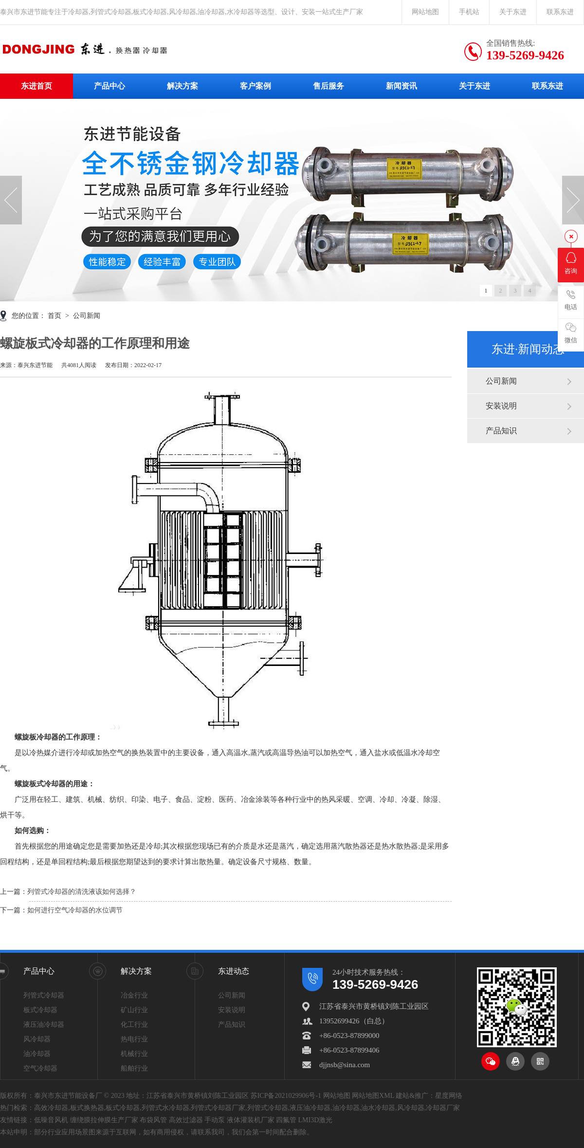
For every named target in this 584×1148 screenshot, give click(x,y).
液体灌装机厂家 (250, 1120)
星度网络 (448, 1095)
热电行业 (134, 1039)
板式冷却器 (40, 1010)
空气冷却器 (40, 1068)
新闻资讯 (401, 86)
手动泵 (214, 1120)
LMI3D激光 (315, 1120)
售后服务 (328, 86)
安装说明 (501, 406)
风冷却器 (37, 1039)
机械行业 (134, 1053)
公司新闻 (501, 381)
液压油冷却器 (43, 1024)
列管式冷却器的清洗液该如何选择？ (81, 891)
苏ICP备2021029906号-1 (286, 1095)
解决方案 (182, 86)
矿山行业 (134, 1010)
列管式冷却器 (43, 995)
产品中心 (109, 86)
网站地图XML (373, 1095)
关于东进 (513, 12)
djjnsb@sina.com (344, 1065)
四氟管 (286, 1120)
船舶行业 (134, 1068)
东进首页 (36, 86)
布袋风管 (153, 1120)
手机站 (469, 12)
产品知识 (501, 430)
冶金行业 (134, 995)
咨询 (571, 263)
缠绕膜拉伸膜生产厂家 (104, 1120)
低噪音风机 (51, 1120)
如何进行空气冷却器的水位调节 (75, 910)
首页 (55, 315)
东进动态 (233, 971)
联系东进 (560, 12)
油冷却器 (37, 1053)
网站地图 (425, 12)
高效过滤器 (186, 1120)
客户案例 (255, 86)
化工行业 (134, 1024)
